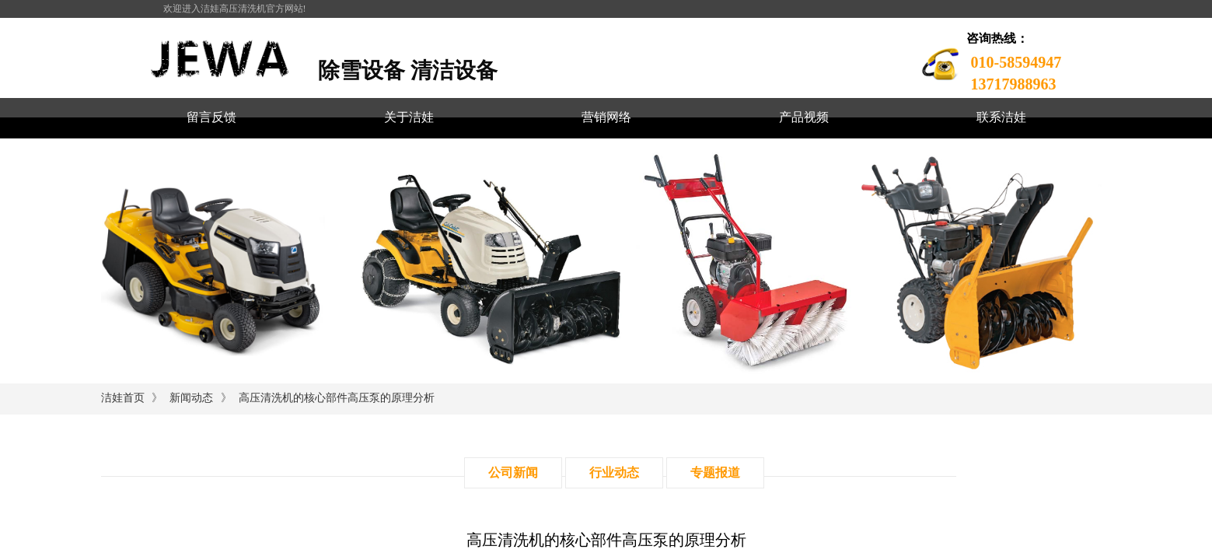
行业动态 (614, 472)
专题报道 (715, 472)
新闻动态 (191, 398)
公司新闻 (513, 472)
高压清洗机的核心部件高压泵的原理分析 (337, 398)
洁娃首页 (123, 398)
